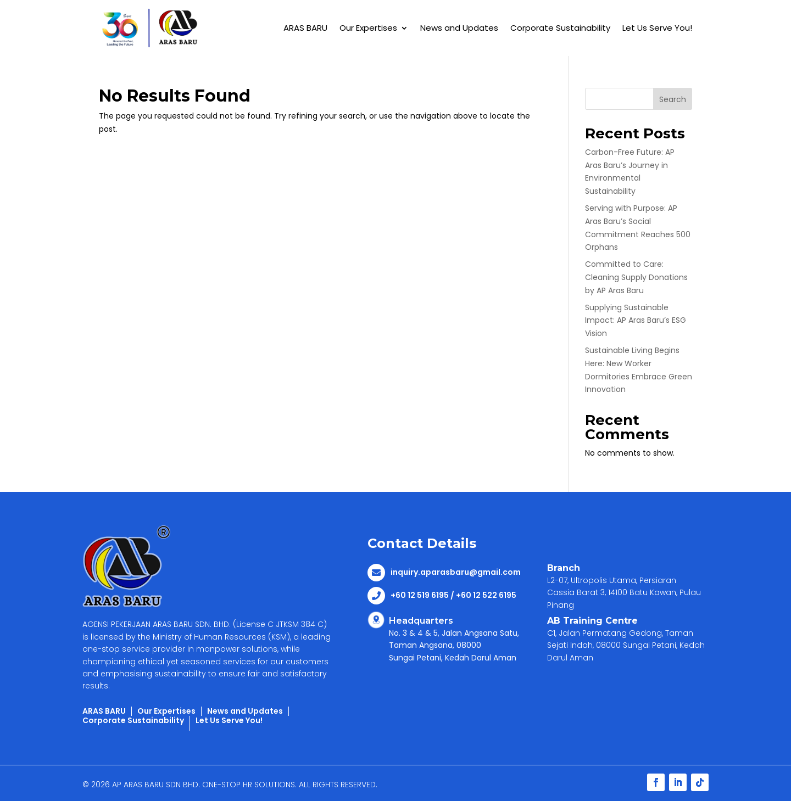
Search (672, 99)
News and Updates (459, 27)
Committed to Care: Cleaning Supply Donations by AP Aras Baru (636, 277)
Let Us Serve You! (657, 27)
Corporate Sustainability (560, 27)
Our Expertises (368, 27)
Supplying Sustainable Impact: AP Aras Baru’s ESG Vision (635, 320)
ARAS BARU (305, 27)
